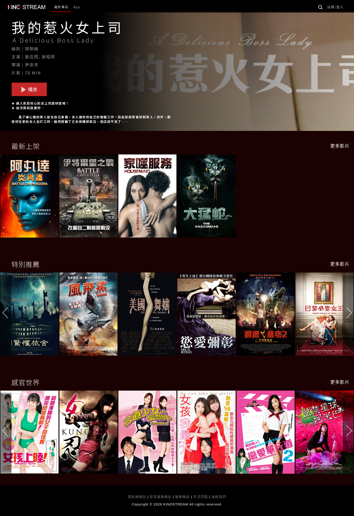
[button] (348, 315)
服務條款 (183, 497)
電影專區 (61, 7)
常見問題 (200, 497)
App (76, 7)
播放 (29, 89)
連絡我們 (218, 497)
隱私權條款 (137, 497)
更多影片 (339, 145)
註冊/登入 (335, 7)
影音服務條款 (161, 497)
